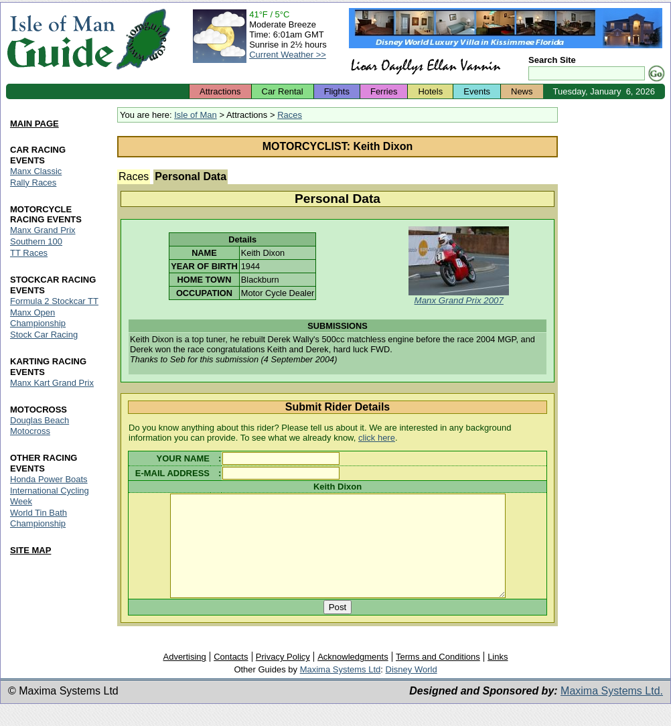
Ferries (383, 91)
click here (376, 438)
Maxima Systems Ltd (340, 689)
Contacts (231, 677)
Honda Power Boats (49, 479)
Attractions (220, 91)
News (522, 91)
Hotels (430, 91)
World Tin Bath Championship (38, 518)
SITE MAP (30, 550)
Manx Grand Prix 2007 (459, 300)
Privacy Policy (283, 677)
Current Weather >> (287, 55)
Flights (337, 91)
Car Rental (282, 91)
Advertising (184, 677)
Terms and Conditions (438, 677)
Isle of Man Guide (60, 39)
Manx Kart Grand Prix (52, 383)
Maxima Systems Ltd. (612, 711)
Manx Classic (36, 171)
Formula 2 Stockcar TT (54, 302)
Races (289, 115)
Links (498, 677)
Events (476, 91)
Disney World (411, 689)
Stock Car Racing (44, 335)
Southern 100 (36, 242)
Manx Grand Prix (43, 231)
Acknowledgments (352, 677)
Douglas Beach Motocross (39, 425)
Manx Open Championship (38, 318)
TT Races (29, 253)
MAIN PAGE (34, 124)
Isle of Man (195, 115)
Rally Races (33, 182)
